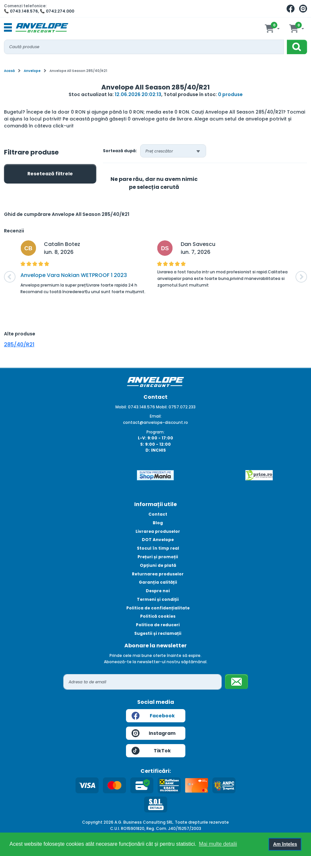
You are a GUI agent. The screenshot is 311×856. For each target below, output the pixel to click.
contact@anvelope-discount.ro (155, 422)
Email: (156, 416)
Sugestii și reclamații (157, 633)
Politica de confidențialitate (158, 608)
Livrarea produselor (158, 531)
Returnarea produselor (158, 574)
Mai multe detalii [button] (218, 844)
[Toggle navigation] (8, 27)
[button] (10, 277)
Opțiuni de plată (158, 565)
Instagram (154, 733)
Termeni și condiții (158, 599)
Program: (155, 432)
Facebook (153, 716)
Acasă (9, 70)
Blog (158, 523)
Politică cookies (157, 616)
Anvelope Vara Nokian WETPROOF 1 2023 (73, 275)
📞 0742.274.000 (57, 11)
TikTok (151, 751)
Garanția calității (158, 582)
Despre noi (158, 591)
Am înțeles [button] (285, 844)
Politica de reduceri (158, 625)
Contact (157, 514)
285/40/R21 (19, 344)
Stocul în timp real (158, 548)
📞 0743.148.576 (21, 11)
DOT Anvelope (158, 539)
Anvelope (32, 70)
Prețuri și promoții (158, 557)
